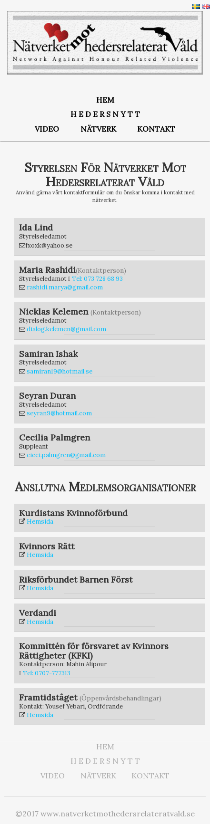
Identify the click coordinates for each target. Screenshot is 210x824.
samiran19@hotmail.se (59, 371)
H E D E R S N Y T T (105, 114)
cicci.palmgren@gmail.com (66, 455)
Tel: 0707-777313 (46, 673)
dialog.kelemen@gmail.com (66, 329)
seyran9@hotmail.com (59, 413)
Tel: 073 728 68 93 (97, 279)
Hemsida (40, 521)
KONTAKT (156, 129)
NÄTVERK (98, 129)
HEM (105, 100)
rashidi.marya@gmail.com (65, 287)
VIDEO (47, 129)
